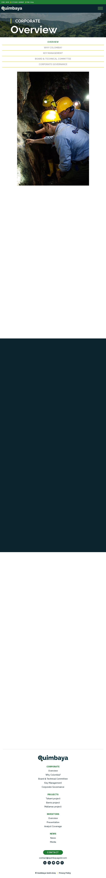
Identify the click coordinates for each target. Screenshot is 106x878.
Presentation (53, 823)
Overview (53, 42)
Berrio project (53, 803)
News (53, 838)
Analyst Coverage (53, 827)
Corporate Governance (53, 65)
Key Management (53, 53)
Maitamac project (53, 807)
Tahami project (53, 799)
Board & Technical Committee (53, 59)
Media (53, 842)
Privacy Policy (65, 873)
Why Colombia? (53, 48)
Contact (53, 853)
